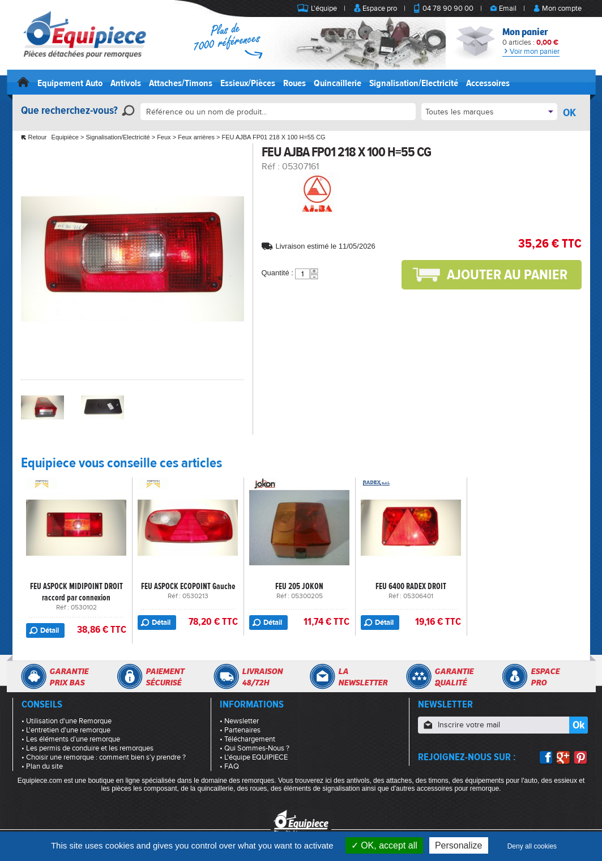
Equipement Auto (70, 83)
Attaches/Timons (180, 83)
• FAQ (229, 766)
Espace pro (379, 8)
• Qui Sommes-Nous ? (254, 748)
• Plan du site (42, 766)
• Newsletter (239, 721)
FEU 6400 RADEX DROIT (410, 586)
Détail (49, 630)
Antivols (125, 83)
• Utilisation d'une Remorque (67, 721)
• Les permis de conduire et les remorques (87, 748)
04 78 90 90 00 (447, 8)
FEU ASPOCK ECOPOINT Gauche (188, 586)
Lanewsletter (362, 677)
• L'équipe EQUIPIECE (254, 757)
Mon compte (562, 8)
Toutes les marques (459, 112)
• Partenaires (240, 730)
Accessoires (488, 83)
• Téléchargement (247, 739)
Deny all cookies (532, 846)
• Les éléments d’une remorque (71, 739)
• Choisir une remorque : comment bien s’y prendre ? (104, 757)
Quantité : (277, 272)
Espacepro (545, 677)
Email (507, 8)
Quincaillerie (337, 83)
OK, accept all (384, 845)
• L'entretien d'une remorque (66, 730)
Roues (294, 83)
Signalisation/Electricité (413, 83)
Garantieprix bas (68, 677)
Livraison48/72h (262, 677)
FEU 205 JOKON (299, 586)
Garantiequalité (453, 677)
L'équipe (324, 8)
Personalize (459, 845)
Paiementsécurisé (165, 677)
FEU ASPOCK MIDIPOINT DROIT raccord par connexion (76, 592)
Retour (37, 137)
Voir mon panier (531, 51)
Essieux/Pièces (247, 83)
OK (569, 112)
